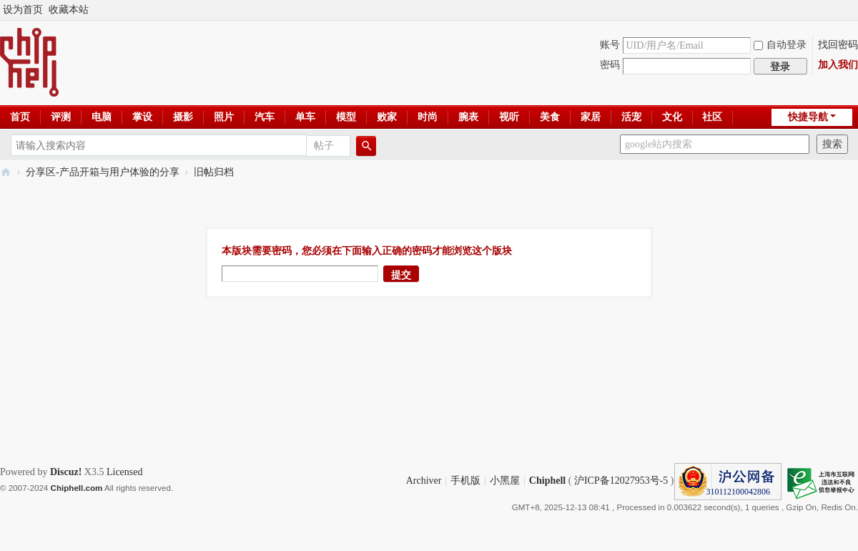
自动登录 (780, 44)
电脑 (102, 117)
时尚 (428, 117)
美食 (550, 117)
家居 (591, 117)
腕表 (468, 117)
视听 (509, 117)
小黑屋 (505, 480)
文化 (672, 117)
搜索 (832, 144)
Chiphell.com (77, 487)
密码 (610, 64)
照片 (224, 117)
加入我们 (838, 64)
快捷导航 (808, 117)
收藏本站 (69, 9)
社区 (712, 117)
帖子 (324, 145)
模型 (346, 117)
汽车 (265, 117)
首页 (20, 117)
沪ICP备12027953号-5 (621, 480)
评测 (61, 117)
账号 (610, 44)
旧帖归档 (214, 172)
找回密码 (838, 44)
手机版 (465, 480)
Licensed (125, 472)
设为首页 (23, 9)
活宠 (631, 117)
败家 (387, 117)
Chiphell (547, 480)
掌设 (142, 117)
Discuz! (66, 472)
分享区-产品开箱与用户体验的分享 (102, 172)
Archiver (424, 480)
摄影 (183, 117)
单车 (305, 117)
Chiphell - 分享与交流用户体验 (5, 172)
